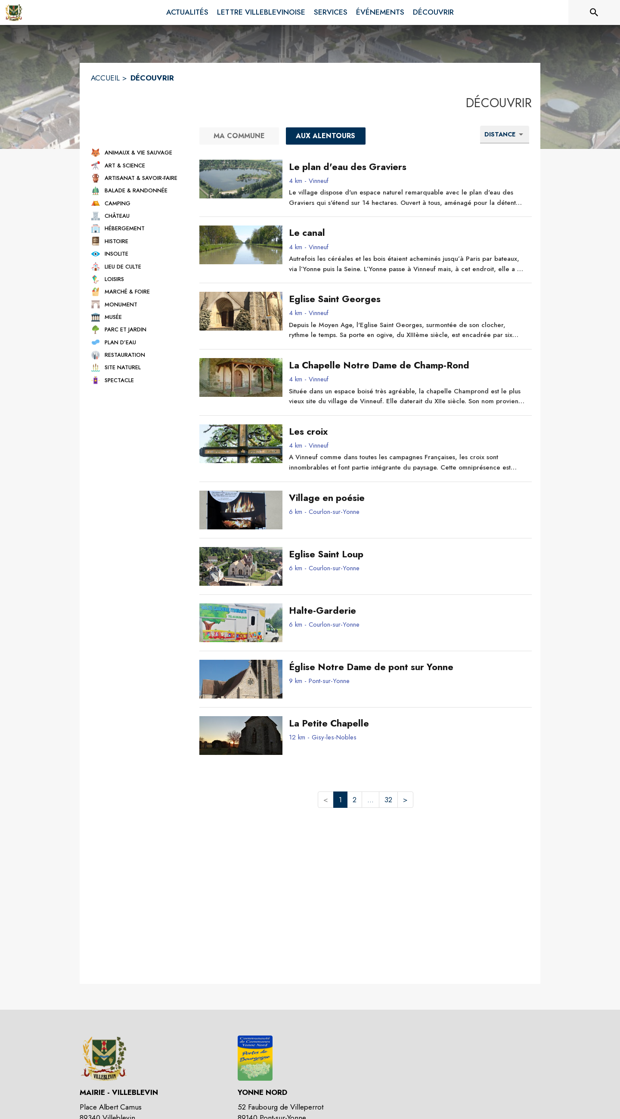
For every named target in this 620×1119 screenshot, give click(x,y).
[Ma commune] (239, 136)
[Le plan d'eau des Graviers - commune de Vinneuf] (407, 167)
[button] (137, 152)
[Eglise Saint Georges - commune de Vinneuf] (407, 299)
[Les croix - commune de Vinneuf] (407, 431)
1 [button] (340, 799)
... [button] (370, 799)
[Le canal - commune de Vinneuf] (407, 233)
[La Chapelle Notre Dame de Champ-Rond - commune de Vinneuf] (407, 365)
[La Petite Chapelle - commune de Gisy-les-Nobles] (407, 723)
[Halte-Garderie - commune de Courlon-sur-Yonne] (407, 610)
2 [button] (354, 799)
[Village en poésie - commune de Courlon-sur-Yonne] (407, 498)
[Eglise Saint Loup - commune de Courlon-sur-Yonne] (407, 554)
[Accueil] (13, 12)
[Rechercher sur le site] (594, 12)
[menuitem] (187, 12)
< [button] (325, 799)
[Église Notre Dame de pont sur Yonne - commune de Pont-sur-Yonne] (407, 667)
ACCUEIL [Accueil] (105, 78)
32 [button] (388, 799)
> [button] (405, 799)
